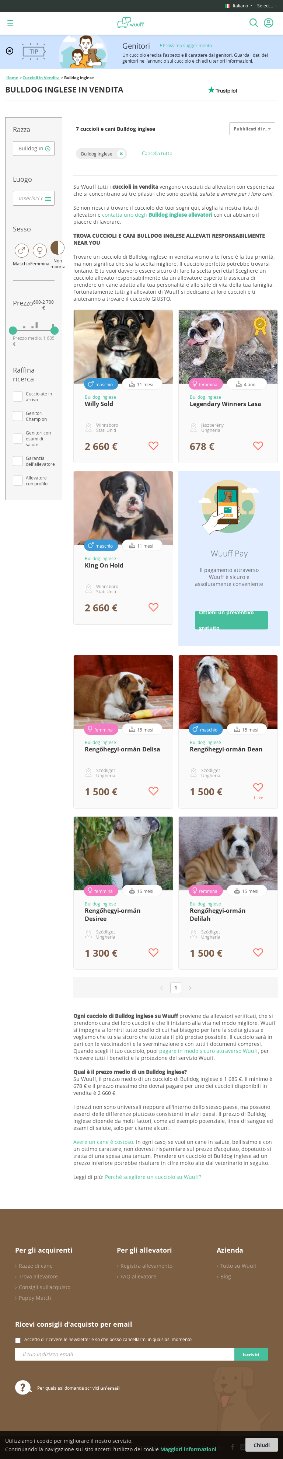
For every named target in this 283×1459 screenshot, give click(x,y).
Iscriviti (251, 1354)
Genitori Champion (36, 416)
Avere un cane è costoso (103, 1141)
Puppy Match (35, 1297)
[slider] (13, 331)
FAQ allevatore (138, 1276)
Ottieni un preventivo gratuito (226, 620)
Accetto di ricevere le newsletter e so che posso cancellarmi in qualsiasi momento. (108, 1339)
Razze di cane (36, 1265)
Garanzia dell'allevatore (40, 461)
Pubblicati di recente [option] (257, 129)
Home (12, 77)
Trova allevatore (38, 1276)
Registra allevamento (146, 1265)
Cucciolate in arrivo (39, 396)
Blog (225, 1276)
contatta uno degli (157, 214)
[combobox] (34, 148)
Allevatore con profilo (37, 480)
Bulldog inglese (96, 154)
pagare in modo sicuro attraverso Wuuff (208, 1050)
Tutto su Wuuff (238, 1265)
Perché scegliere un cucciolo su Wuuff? (153, 1176)
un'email (110, 1388)
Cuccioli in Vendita (41, 77)
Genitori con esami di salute (38, 438)
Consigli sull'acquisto (44, 1287)
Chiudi (262, 1445)
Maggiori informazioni (188, 1449)
